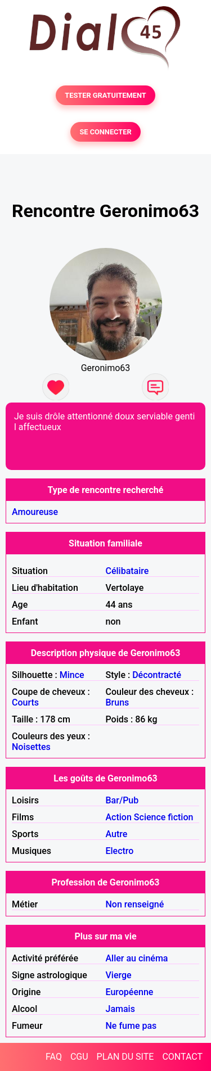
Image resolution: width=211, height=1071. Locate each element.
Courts (25, 702)
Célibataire (127, 571)
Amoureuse (35, 512)
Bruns (117, 702)
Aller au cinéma (137, 958)
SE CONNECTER (105, 132)
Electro (120, 851)
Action (119, 817)
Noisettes (31, 747)
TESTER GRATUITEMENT (105, 95)
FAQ (54, 1056)
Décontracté (156, 675)
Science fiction (164, 817)
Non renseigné (135, 904)
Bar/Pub (122, 800)
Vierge (119, 975)
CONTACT (182, 1056)
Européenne (130, 992)
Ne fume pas (131, 1025)
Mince (72, 675)
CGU (79, 1056)
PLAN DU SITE (125, 1056)
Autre (117, 834)
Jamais (120, 1009)
